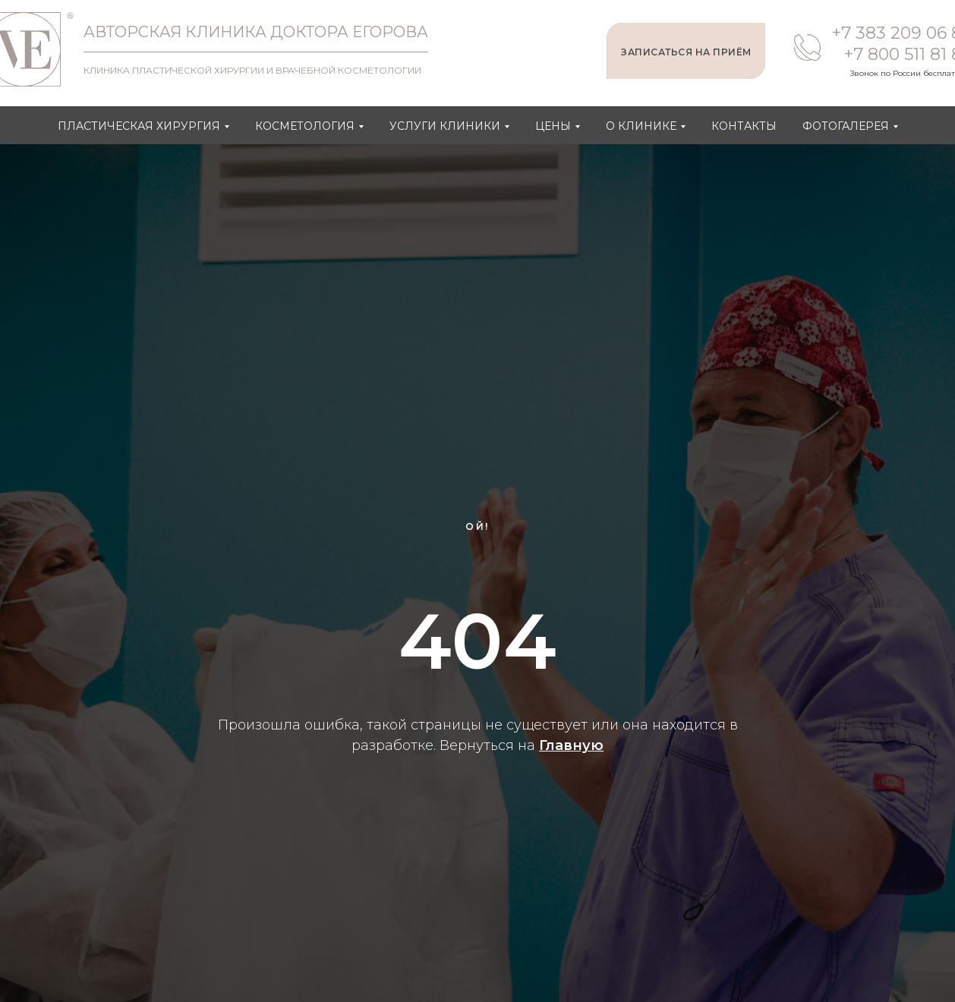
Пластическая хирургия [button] (139, 126)
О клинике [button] (641, 126)
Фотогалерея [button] (845, 126)
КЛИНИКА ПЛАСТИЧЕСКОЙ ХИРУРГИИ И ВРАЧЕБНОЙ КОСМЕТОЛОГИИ (252, 70)
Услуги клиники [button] (444, 126)
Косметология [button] (305, 126)
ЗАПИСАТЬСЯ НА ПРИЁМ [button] (686, 52)
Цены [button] (553, 126)
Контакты (744, 126)
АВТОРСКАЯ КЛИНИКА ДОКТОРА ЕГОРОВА (256, 32)
